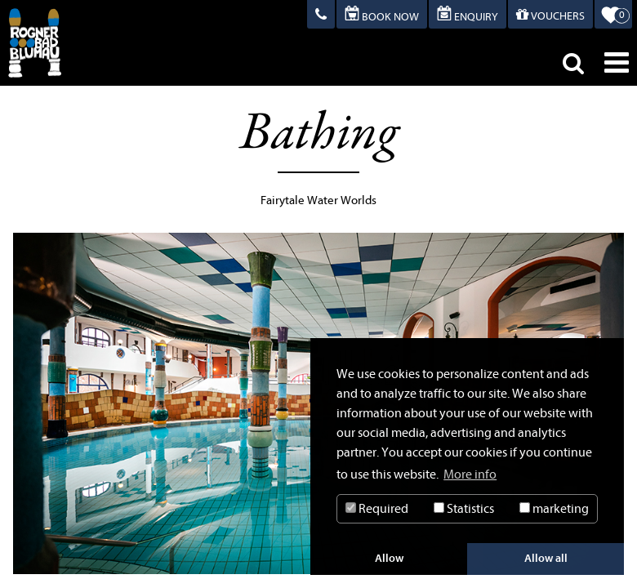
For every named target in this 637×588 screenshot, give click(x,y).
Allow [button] (389, 558)
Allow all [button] (546, 558)
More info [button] (470, 474)
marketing (554, 508)
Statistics (464, 508)
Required (376, 508)
